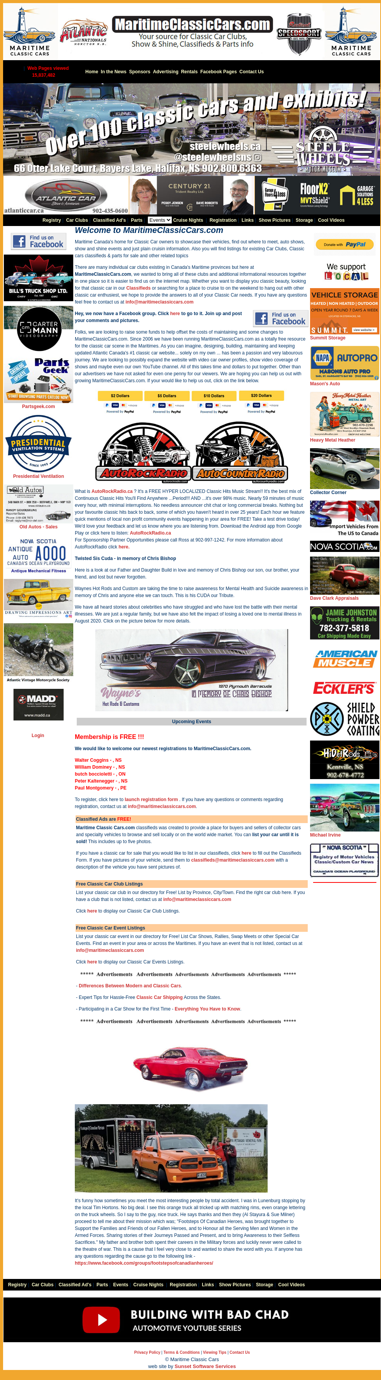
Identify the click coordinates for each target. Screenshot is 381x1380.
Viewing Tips (214, 1352)
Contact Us (251, 71)
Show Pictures (275, 220)
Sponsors (139, 71)
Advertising (166, 71)
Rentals (189, 71)
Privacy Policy (147, 1352)
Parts (136, 220)
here (175, 313)
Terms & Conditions (182, 1352)
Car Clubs (77, 220)
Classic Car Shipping (160, 997)
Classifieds (138, 288)
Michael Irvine (344, 832)
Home (91, 71)
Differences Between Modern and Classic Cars (130, 986)
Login (38, 735)
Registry (51, 220)
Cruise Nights (188, 220)
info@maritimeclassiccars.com (159, 302)
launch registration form (151, 799)
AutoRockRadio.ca (112, 491)
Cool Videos (331, 220)
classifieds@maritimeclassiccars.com (233, 860)
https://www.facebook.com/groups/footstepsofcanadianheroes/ (144, 1263)
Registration (222, 220)
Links (248, 220)
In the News (113, 71)
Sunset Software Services (205, 1366)
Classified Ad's (109, 220)
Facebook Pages (218, 71)
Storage (304, 220)
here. (124, 547)
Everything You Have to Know (207, 1009)
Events (120, 1284)
